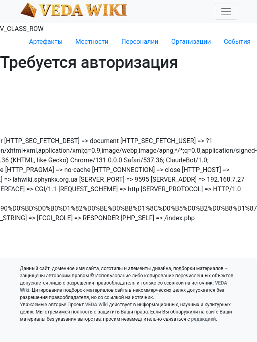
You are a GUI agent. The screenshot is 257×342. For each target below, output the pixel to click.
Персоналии (139, 41)
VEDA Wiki (96, 304)
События (237, 41)
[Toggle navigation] (226, 12)
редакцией (203, 319)
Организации (191, 41)
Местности (92, 41)
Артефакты (45, 41)
